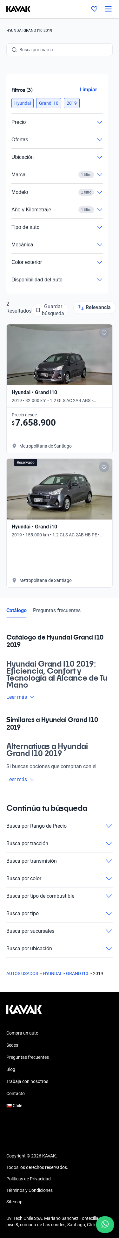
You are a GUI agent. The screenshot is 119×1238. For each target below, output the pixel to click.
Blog (10, 1069)
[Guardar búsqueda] (49, 310)
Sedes (12, 1045)
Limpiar (88, 90)
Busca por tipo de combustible (59, 896)
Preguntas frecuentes (57, 610)
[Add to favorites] (104, 333)
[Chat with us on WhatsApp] (105, 1224)
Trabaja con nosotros (27, 1081)
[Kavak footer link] (24, 1012)
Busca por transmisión (59, 861)
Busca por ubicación (59, 948)
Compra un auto (22, 1033)
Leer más (20, 697)
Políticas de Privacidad (28, 1178)
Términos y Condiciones (29, 1190)
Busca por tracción (59, 843)
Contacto (15, 1093)
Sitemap (14, 1201)
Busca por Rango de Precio (59, 826)
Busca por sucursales (59, 931)
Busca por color (59, 878)
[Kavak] (15, 9)
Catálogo (16, 610)
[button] (22, 103)
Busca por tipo (59, 913)
